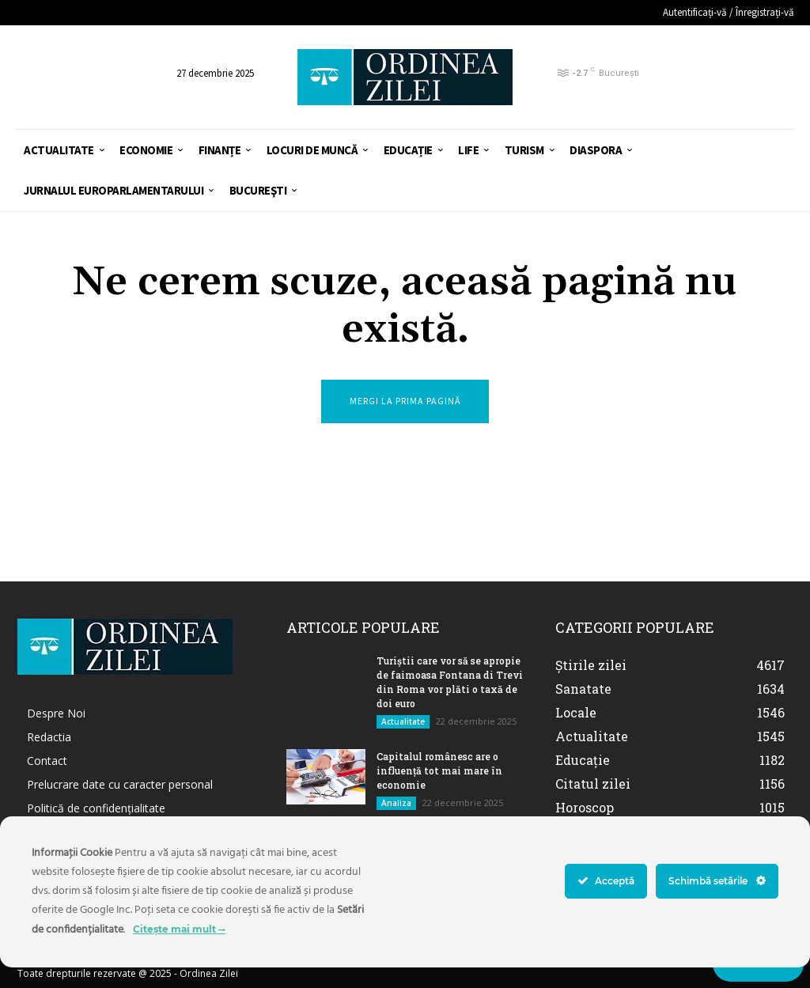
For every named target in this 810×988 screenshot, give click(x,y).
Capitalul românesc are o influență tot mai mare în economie (439, 770)
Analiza (396, 802)
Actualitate (403, 721)
